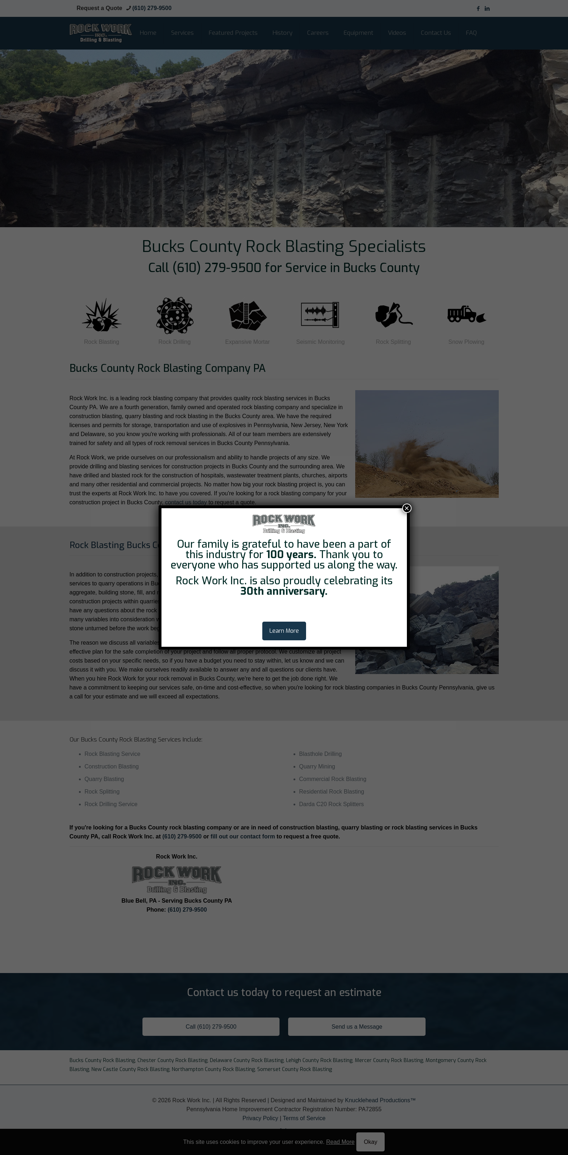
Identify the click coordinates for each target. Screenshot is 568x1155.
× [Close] (406, 508)
